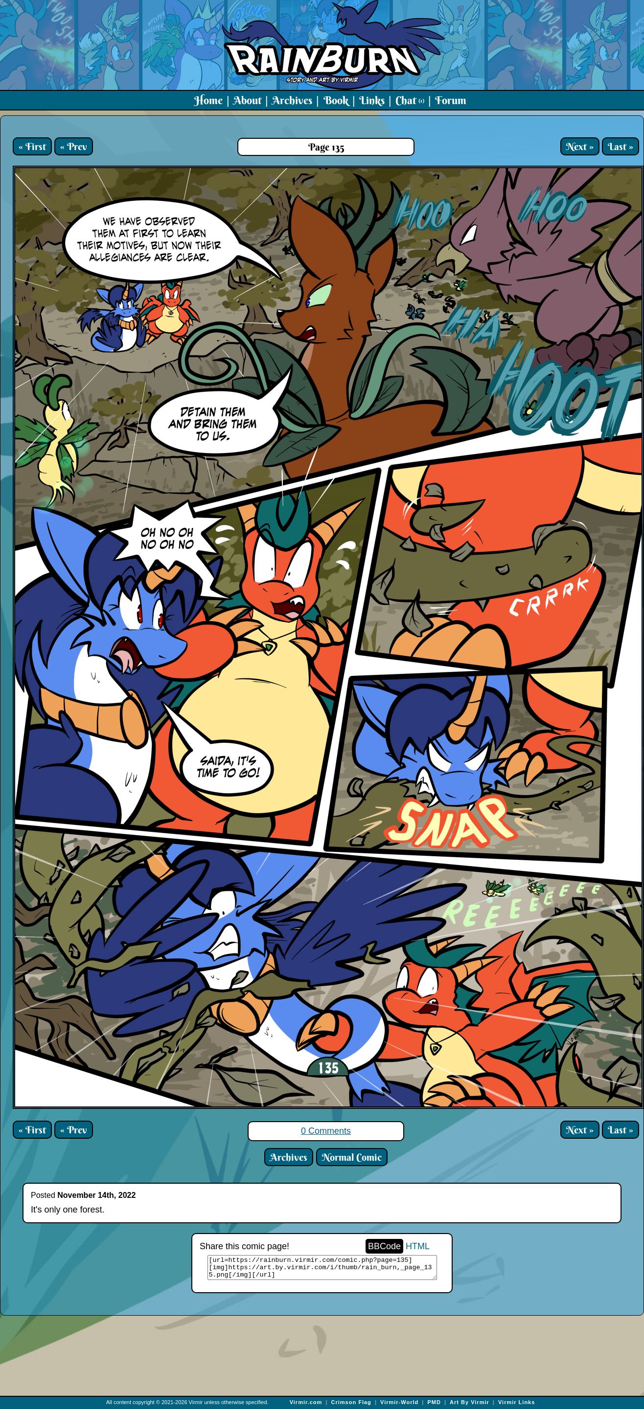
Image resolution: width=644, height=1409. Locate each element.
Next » (580, 146)
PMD (433, 1402)
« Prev (73, 146)
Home (208, 100)
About (247, 100)
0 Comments (326, 1131)
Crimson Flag (351, 1402)
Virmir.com (306, 1402)
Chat (409, 100)
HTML (418, 1246)
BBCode (384, 1246)
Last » (620, 146)
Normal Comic (352, 1157)
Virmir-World (399, 1402)
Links (372, 100)
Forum (450, 100)
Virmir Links (516, 1402)
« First (32, 146)
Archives (292, 100)
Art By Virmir (469, 1402)
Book (335, 100)
